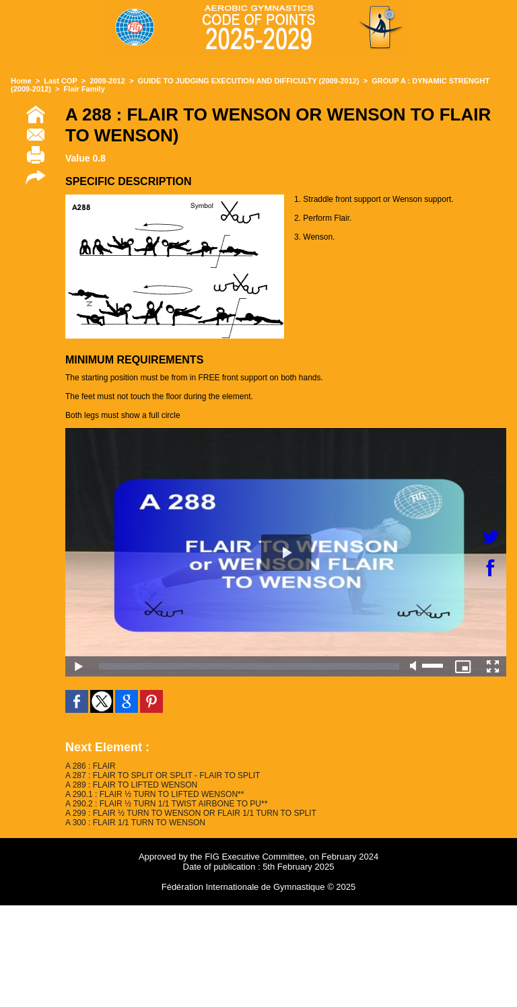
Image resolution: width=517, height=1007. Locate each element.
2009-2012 (107, 81)
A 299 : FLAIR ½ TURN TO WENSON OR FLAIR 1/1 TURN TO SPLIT (190, 813)
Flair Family (84, 89)
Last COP (60, 81)
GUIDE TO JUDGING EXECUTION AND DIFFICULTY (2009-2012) (248, 81)
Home (21, 81)
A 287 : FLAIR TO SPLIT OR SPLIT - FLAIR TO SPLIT (162, 775)
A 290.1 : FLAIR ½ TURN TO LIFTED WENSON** (154, 794)
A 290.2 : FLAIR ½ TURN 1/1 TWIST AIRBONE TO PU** (166, 803)
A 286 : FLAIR (90, 766)
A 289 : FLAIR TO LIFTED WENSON (131, 785)
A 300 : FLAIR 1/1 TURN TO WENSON (135, 822)
